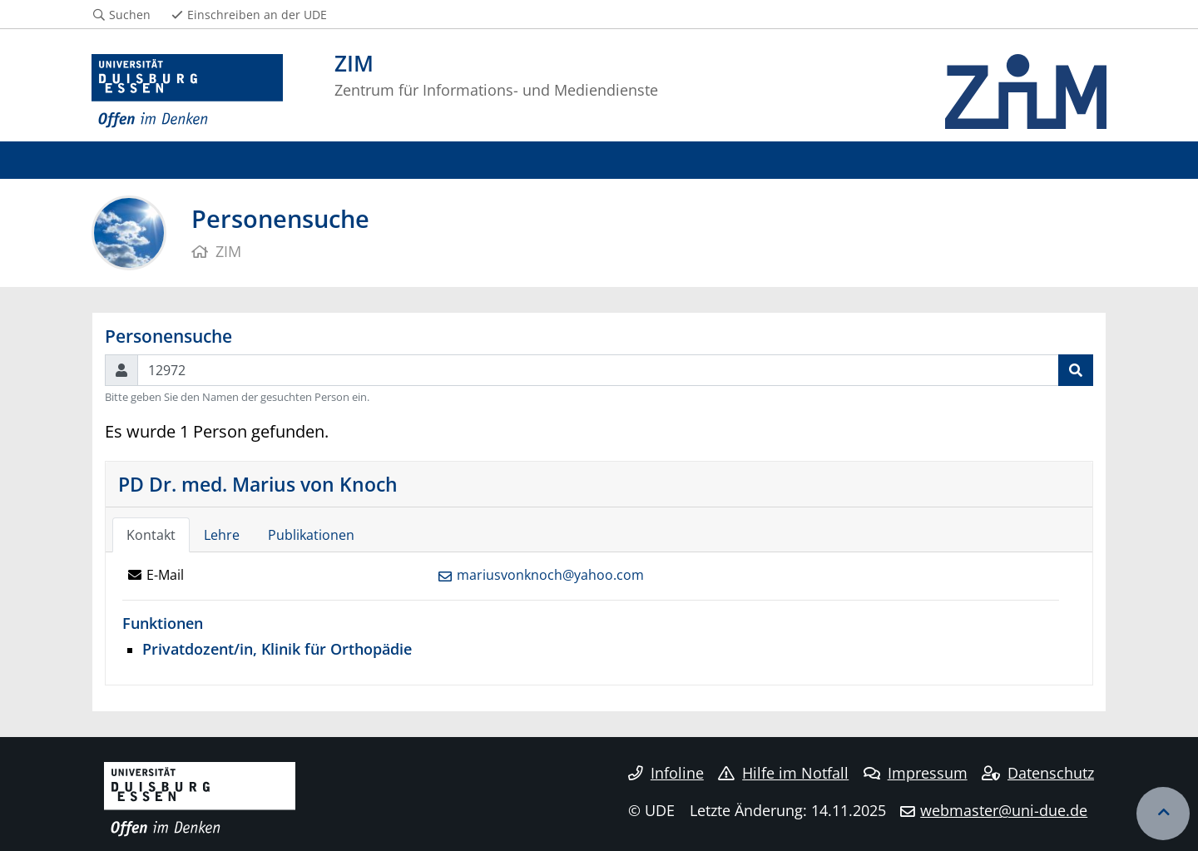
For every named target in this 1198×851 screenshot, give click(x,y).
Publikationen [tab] (311, 535)
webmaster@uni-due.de (1003, 810)
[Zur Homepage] (187, 91)
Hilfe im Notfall (783, 773)
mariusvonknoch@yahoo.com (550, 575)
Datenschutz (1038, 773)
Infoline (666, 773)
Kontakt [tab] (151, 535)
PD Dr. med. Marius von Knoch (258, 484)
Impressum (916, 773)
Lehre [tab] (222, 535)
